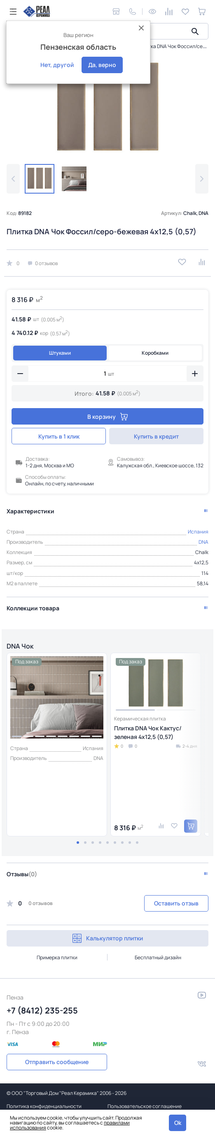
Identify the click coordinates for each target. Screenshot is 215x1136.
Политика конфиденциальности (44, 1106)
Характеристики (30, 511)
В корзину (107, 416)
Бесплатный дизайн (158, 957)
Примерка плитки (57, 957)
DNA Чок (20, 646)
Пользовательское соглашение (145, 1106)
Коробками (155, 352)
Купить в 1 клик (58, 436)
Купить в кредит (156, 436)
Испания (198, 531)
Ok (177, 1123)
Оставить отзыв (176, 903)
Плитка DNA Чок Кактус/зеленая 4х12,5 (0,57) (148, 732)
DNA (203, 541)
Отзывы (22, 874)
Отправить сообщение (57, 1062)
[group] (107, 109)
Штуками (60, 352)
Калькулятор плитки (107, 938)
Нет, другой (57, 65)
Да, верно (102, 65)
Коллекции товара (33, 608)
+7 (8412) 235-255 (42, 1010)
